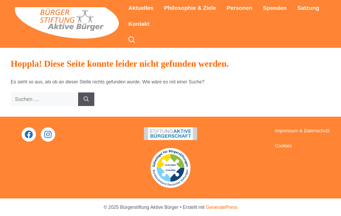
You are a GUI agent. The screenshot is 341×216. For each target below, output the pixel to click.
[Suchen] (86, 99)
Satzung (308, 8)
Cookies (283, 146)
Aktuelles (140, 8)
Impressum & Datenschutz (302, 130)
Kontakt (138, 24)
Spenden (275, 8)
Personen (239, 8)
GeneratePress (221, 207)
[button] (131, 40)
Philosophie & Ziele (190, 8)
